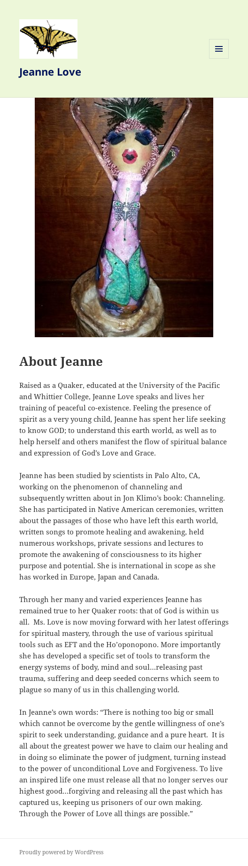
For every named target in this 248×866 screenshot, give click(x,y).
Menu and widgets (219, 58)
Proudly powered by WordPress (61, 852)
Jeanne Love (50, 71)
